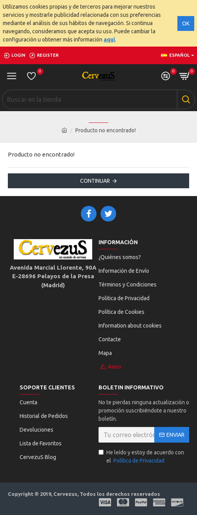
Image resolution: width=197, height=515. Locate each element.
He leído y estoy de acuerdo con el (141, 457)
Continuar (95, 181)
